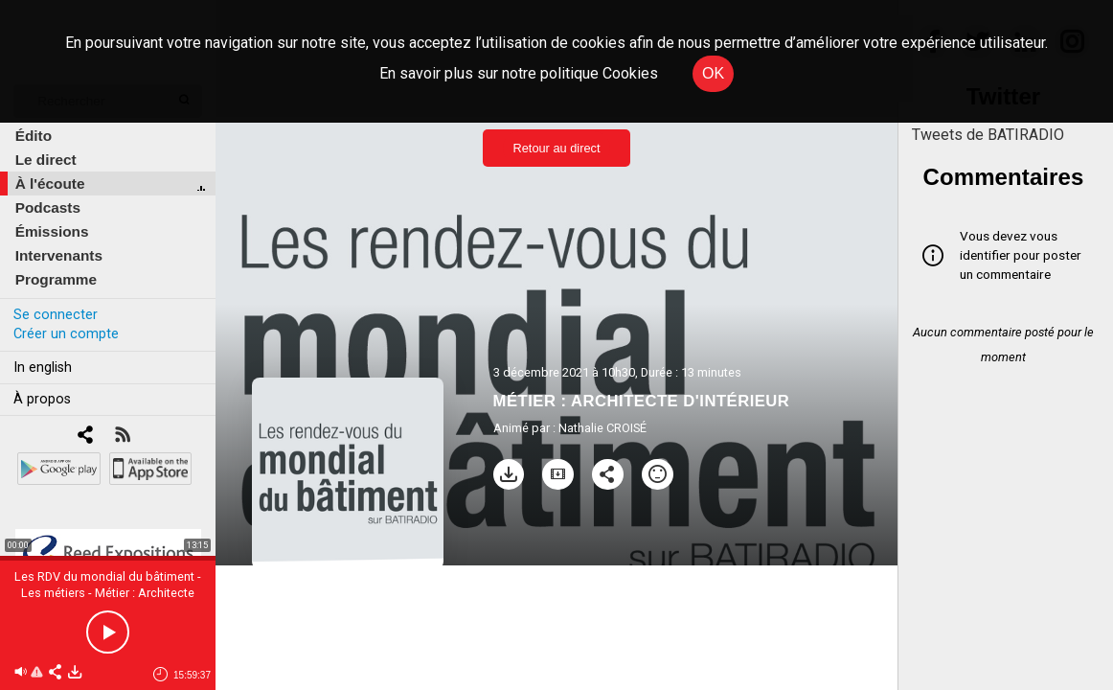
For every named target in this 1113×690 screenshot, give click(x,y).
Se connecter (55, 315)
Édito (33, 135)
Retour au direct (556, 148)
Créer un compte (66, 334)
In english (42, 367)
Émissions (52, 231)
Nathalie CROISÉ (602, 428)
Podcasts (47, 207)
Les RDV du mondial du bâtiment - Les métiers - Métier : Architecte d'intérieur (107, 592)
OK (713, 73)
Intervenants (58, 255)
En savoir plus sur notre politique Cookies (518, 73)
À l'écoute (50, 183)
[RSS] (122, 437)
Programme (56, 279)
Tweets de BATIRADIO (988, 135)
